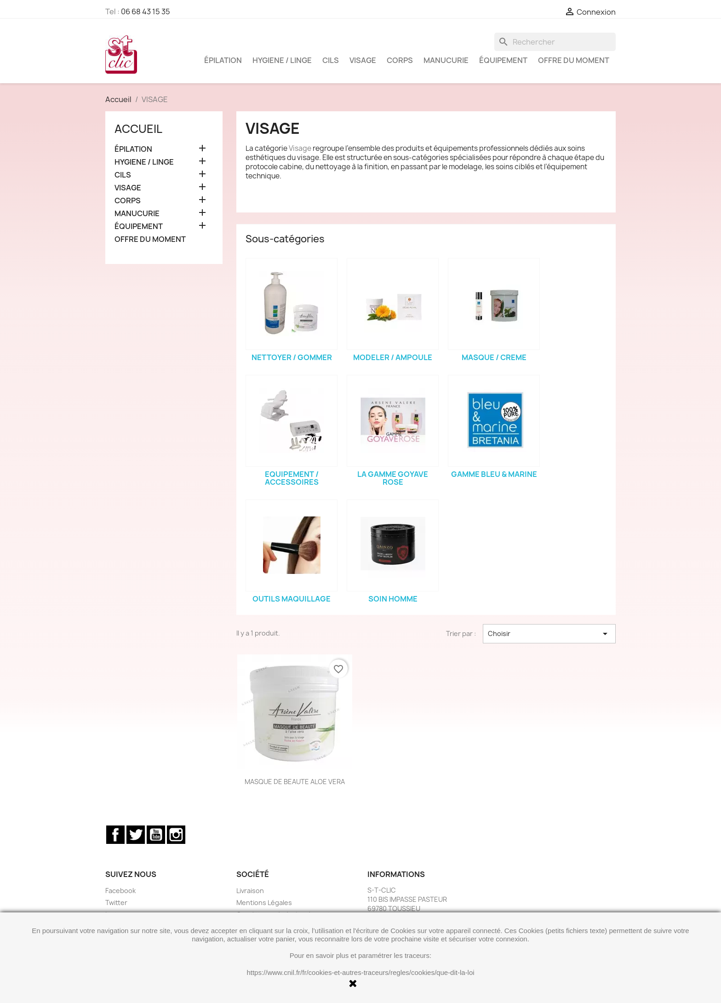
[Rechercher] (555, 42)
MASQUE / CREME (494, 357)
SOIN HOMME (393, 599)
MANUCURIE (446, 60)
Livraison (250, 890)
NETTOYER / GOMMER (292, 357)
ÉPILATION (223, 60)
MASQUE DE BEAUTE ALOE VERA (295, 781)
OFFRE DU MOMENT (573, 60)
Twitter (135, 834)
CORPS (400, 60)
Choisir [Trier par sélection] (549, 633)
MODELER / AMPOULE (392, 357)
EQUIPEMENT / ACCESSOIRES (292, 478)
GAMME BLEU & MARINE (494, 474)
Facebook (115, 834)
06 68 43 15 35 (145, 11)
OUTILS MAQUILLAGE (291, 599)
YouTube (156, 834)
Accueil (138, 129)
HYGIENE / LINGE (282, 60)
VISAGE (362, 60)
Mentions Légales (264, 902)
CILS (330, 60)
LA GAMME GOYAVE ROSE (392, 478)
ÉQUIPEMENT (503, 60)
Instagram (176, 834)
